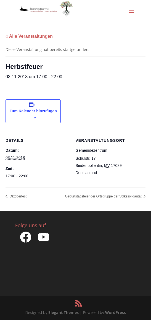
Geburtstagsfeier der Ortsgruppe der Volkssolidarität (103, 196)
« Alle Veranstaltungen (29, 36)
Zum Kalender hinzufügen (33, 111)
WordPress (115, 312)
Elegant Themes (63, 312)
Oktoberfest (18, 196)
